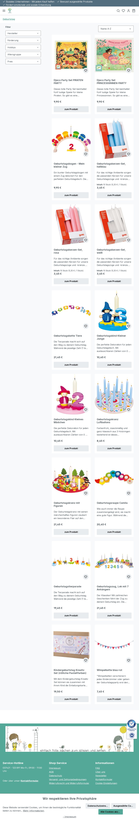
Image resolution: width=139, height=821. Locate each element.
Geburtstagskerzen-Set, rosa (68, 251)
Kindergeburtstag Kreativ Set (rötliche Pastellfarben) (70, 671)
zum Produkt (71, 109)
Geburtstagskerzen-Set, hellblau (111, 165)
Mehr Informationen (33, 810)
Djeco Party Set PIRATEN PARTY (68, 82)
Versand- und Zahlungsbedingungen (67, 779)
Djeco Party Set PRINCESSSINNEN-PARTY (112, 82)
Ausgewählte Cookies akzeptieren (124, 805)
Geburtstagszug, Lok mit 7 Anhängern (113, 588)
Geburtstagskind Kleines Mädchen (68, 421)
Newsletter (101, 775)
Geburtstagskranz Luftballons (107, 421)
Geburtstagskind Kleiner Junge (111, 337)
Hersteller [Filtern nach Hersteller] (23, 33)
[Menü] (4, 10)
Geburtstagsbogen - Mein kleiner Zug (69, 165)
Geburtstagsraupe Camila (112, 502)
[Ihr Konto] (128, 10)
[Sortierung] (116, 29)
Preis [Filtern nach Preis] (23, 61)
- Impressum (69, 816)
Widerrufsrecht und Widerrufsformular (69, 783)
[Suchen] (118, 10)
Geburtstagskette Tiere (68, 335)
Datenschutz (55, 775)
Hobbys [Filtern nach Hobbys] (23, 47)
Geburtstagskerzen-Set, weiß (111, 251)
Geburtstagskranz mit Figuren (67, 504)
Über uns (100, 771)
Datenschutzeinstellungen (99, 805)
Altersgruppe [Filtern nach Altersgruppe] (23, 54)
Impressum (55, 768)
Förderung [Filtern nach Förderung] (23, 40)
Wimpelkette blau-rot (109, 670)
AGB (51, 771)
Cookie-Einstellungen (106, 783)
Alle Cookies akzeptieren (111, 811)
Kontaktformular (29, 780)
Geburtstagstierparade (67, 586)
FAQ (97, 768)
